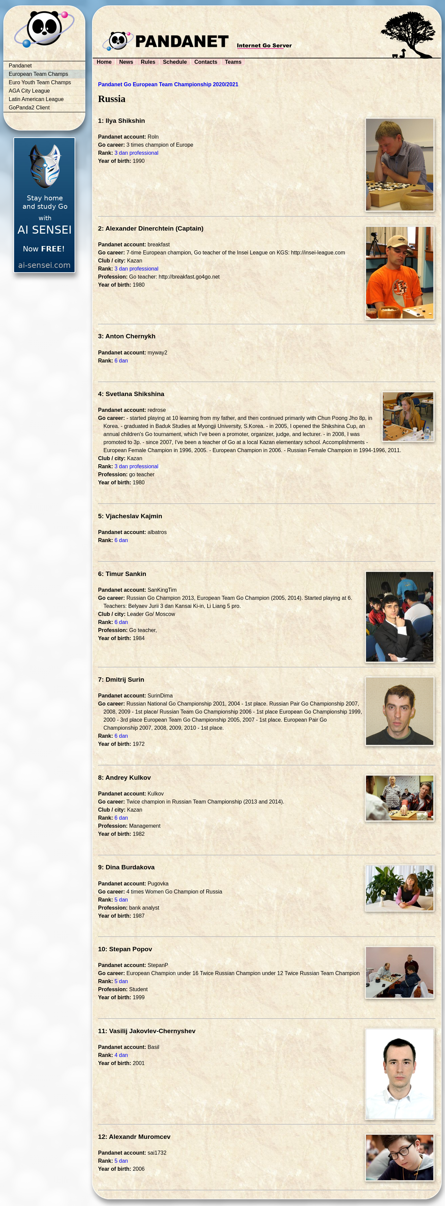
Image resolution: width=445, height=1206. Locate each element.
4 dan (121, 1055)
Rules (148, 62)
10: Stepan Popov (125, 949)
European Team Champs (38, 74)
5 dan (121, 900)
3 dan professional (137, 153)
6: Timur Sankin (122, 573)
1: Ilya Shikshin (121, 120)
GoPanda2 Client (29, 107)
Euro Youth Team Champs (40, 82)
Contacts (205, 62)
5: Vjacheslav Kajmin (130, 516)
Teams (233, 62)
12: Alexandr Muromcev (134, 1136)
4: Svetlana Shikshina (131, 393)
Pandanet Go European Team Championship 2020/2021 (168, 84)
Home (104, 62)
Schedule (175, 62)
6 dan (121, 361)
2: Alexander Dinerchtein (136, 228)
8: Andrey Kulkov (124, 777)
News (126, 62)
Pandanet (20, 65)
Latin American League (36, 99)
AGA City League (29, 91)
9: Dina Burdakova (126, 867)
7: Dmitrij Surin (121, 679)
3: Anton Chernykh (126, 336)
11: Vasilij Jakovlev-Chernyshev (146, 1030)
